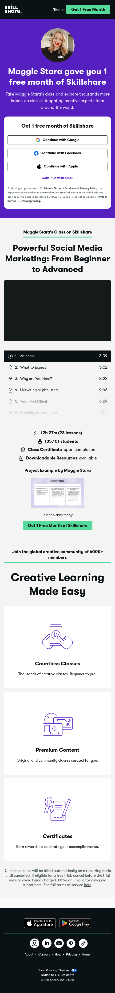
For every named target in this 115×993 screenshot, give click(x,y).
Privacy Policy (88, 188)
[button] (88, 9)
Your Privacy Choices (57, 970)
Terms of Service (64, 188)
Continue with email (58, 178)
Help (58, 954)
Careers (44, 954)
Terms (86, 954)
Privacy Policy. (31, 201)
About (29, 954)
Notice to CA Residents (57, 975)
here (87, 885)
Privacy (71, 954)
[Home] (13, 9)
